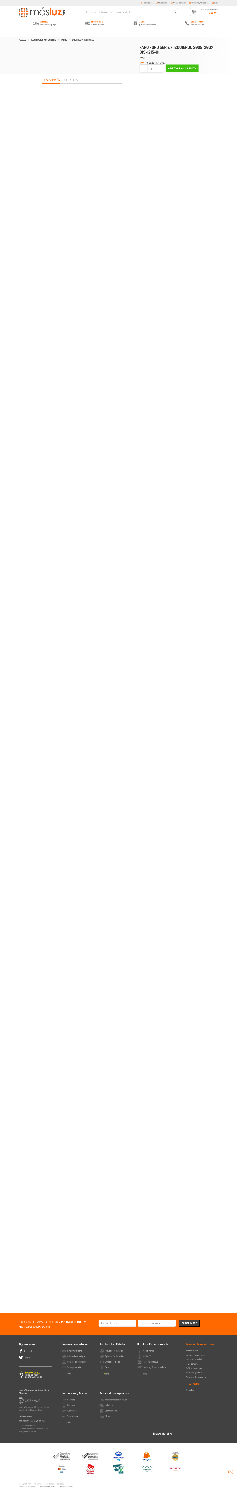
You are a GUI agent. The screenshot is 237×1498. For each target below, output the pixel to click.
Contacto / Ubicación (198, 3)
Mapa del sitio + (164, 1441)
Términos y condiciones (195, 1362)
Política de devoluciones (195, 1384)
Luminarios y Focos (154, 32)
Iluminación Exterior (82, 32)
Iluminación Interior (46, 32)
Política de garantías (193, 1380)
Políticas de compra (193, 1375)
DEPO (142, 58)
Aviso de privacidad (193, 1367)
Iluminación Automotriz (118, 32)
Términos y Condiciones (27, 1494)
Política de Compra (66, 1494)
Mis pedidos (161, 3)
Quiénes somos (191, 1358)
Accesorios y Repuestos (190, 32)
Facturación (146, 3)
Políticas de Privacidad (48, 1494)
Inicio (215, 3)
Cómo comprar (178, 3)
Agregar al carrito (182, 68)
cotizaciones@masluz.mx (32, 1428)
